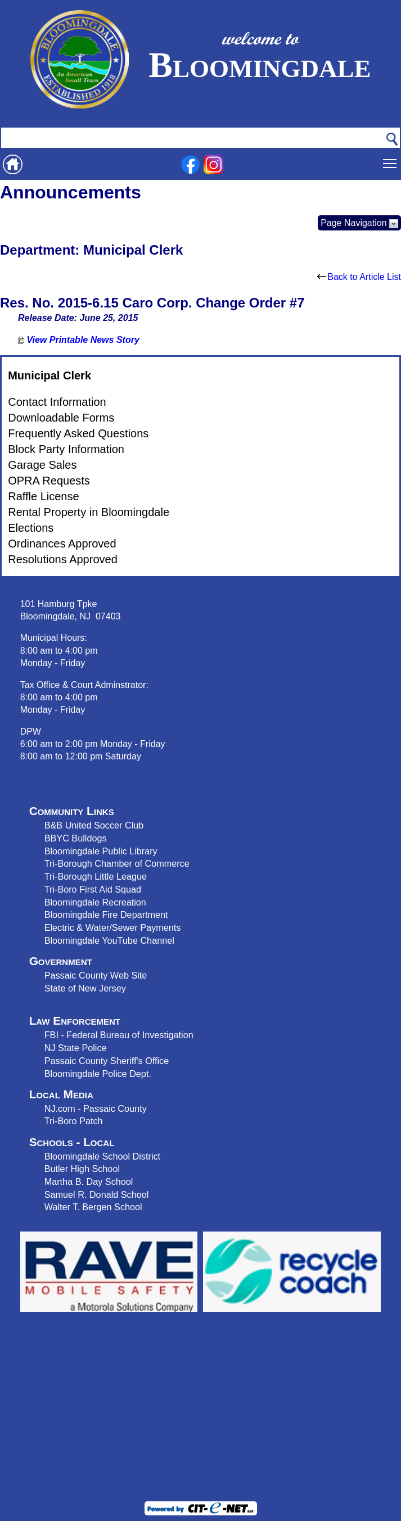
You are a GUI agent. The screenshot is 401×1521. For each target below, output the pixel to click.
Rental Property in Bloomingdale (88, 512)
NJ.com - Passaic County (95, 1108)
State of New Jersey (85, 988)
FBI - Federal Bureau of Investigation (118, 1035)
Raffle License (43, 496)
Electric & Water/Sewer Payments (112, 927)
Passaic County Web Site (95, 975)
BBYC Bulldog (73, 838)
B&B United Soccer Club (94, 825)
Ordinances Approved (62, 543)
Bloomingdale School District (102, 1156)
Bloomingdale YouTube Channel (109, 940)
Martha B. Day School (88, 1181)
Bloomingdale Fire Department (106, 914)
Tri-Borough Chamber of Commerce (117, 863)
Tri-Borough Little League (95, 876)
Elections (30, 528)
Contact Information (57, 402)
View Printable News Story (78, 340)
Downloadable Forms (61, 417)
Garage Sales (42, 465)
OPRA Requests (49, 480)
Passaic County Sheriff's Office (106, 1061)
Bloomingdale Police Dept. (97, 1074)
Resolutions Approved (63, 559)
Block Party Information (66, 449)
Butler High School (82, 1169)
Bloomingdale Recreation (95, 902)
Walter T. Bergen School (93, 1207)
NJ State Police (75, 1048)
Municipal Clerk (49, 375)
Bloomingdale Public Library (100, 851)
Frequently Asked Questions (78, 433)
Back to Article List (359, 277)
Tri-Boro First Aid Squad (92, 889)
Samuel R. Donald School (96, 1194)
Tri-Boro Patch (73, 1121)
